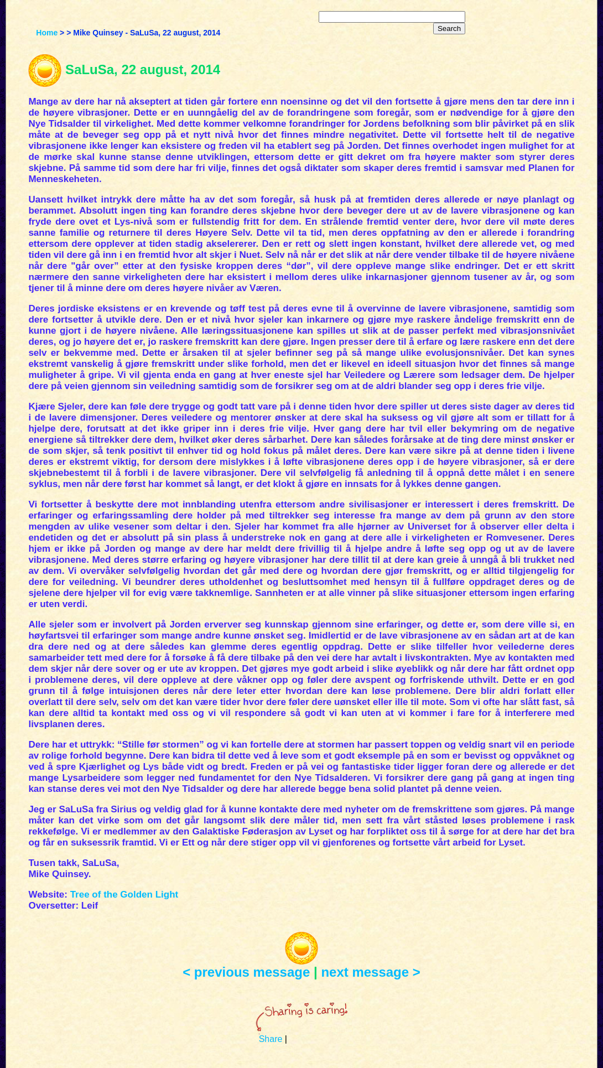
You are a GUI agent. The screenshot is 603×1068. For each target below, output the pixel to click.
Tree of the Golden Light (124, 894)
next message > (370, 972)
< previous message (246, 972)
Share (271, 1039)
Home (47, 32)
